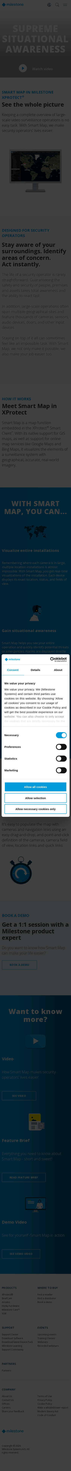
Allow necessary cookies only (35, 809)
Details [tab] (35, 670)
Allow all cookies (35, 787)
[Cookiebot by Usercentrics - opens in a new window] (50, 659)
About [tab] (58, 670)
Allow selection (35, 797)
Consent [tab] (13, 670)
